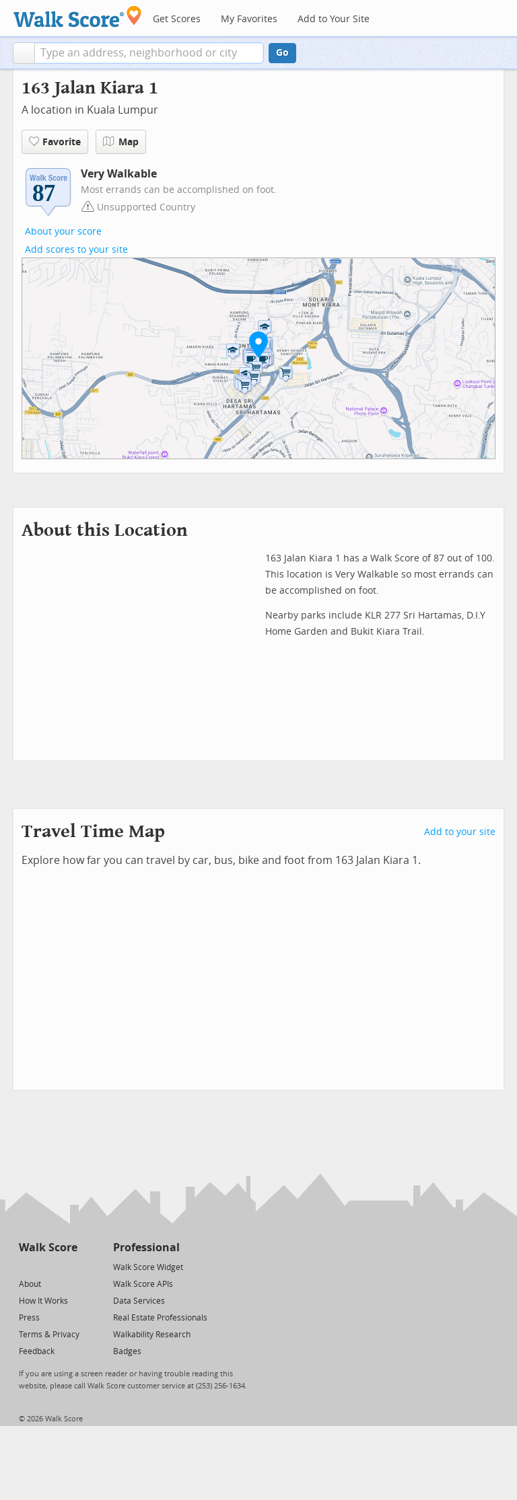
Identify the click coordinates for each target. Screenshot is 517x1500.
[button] (24, 53)
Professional (146, 1247)
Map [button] (121, 142)
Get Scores (177, 19)
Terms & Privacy (49, 1334)
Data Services (139, 1301)
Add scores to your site (76, 249)
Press (29, 1318)
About (30, 1284)
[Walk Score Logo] (77, 16)
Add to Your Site (334, 19)
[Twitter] (26, 1266)
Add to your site (459, 832)
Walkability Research (152, 1334)
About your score (63, 231)
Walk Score (48, 1247)
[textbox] (149, 53)
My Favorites (249, 19)
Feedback (37, 1351)
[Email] (68, 1266)
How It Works (43, 1301)
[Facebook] (47, 1266)
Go (282, 52)
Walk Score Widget (148, 1267)
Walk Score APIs (143, 1284)
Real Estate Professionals (160, 1318)
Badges (127, 1351)
